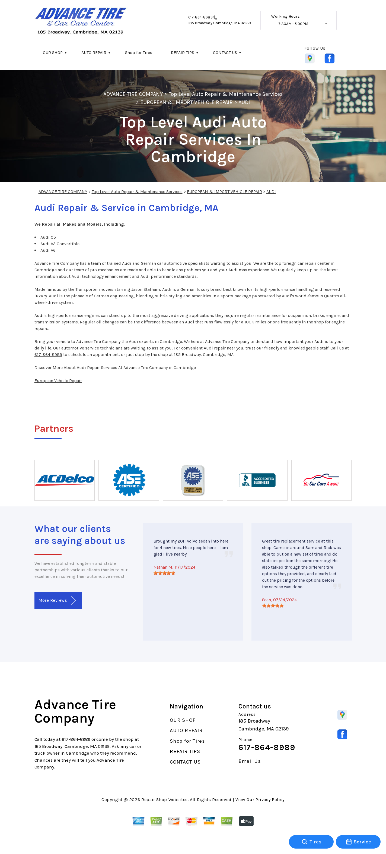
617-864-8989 (200, 17)
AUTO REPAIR (93, 52)
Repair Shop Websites (164, 799)
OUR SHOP (53, 52)
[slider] (164, 573)
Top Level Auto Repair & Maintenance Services (226, 94)
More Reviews (57, 600)
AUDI (244, 102)
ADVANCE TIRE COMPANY (133, 94)
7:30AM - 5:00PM (293, 23)
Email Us (249, 761)
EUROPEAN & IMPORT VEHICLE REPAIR (186, 102)
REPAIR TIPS (182, 52)
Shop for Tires (138, 52)
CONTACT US (225, 52)
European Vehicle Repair (58, 380)
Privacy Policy (270, 799)
